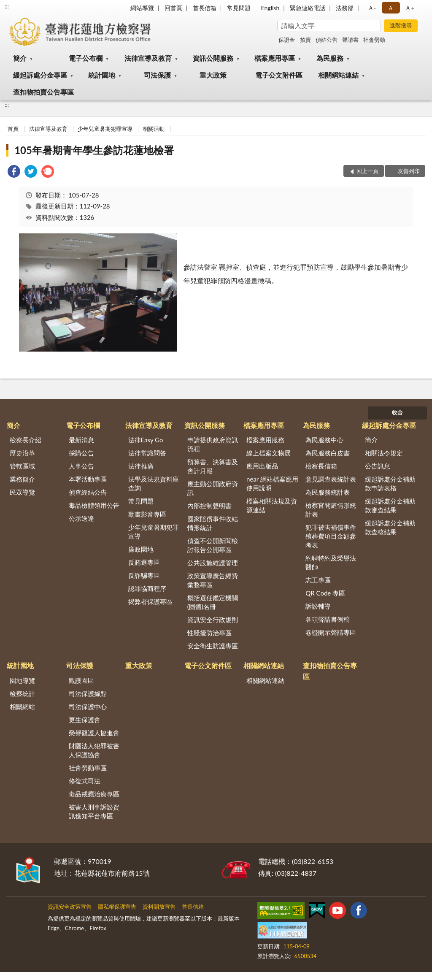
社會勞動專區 (88, 768)
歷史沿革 (22, 453)
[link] (14, 172)
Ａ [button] (391, 7)
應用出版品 (262, 466)
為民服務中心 (324, 440)
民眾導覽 (22, 492)
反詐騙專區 (144, 575)
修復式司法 (84, 781)
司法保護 (157, 75)
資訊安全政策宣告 (70, 906)
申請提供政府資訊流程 (212, 444)
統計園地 (101, 75)
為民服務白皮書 (327, 453)
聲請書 (350, 39)
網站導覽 (142, 7)
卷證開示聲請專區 (330, 632)
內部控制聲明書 (209, 505)
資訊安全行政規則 (212, 619)
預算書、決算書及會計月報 (212, 466)
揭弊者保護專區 (150, 601)
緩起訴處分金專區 (40, 75)
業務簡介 (22, 479)
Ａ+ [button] (409, 7)
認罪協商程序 (147, 588)
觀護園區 (81, 680)
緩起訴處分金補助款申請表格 (390, 483)
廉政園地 (141, 549)
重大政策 (213, 75)
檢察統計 (22, 693)
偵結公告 (327, 39)
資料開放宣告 (159, 906)
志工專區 (318, 580)
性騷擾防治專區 (209, 632)
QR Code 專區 (325, 593)
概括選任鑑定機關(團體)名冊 (212, 602)
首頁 (13, 128)
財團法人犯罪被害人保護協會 (94, 750)
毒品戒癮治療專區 (94, 794)
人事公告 (81, 466)
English (270, 7)
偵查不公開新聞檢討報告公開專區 (212, 545)
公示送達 (81, 518)
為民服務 (329, 58)
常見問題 (239, 7)
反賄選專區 (144, 562)
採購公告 (81, 453)
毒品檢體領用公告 (94, 505)
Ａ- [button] (372, 7)
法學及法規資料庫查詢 (153, 483)
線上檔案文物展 (268, 453)
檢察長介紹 (25, 440)
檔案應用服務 (265, 440)
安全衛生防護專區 (212, 646)
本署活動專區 (88, 479)
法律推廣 (141, 466)
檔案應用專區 (274, 58)
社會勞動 (374, 39)
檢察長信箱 (321, 466)
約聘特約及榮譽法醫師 (330, 562)
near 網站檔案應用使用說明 (272, 483)
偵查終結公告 (88, 492)
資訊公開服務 (213, 58)
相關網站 (22, 706)
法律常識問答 (147, 453)
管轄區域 (22, 466)
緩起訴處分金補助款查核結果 (390, 527)
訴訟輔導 (318, 606)
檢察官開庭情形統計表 (330, 509)
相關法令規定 (384, 453)
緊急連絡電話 (307, 7)
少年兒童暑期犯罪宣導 (105, 128)
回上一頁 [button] (367, 171)
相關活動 (154, 128)
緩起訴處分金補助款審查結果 (390, 505)
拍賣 (305, 39)
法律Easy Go (145, 440)
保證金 (286, 39)
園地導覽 (22, 680)
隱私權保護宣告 (117, 906)
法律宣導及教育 (148, 58)
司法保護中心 (88, 706)
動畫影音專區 (147, 514)
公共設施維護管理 (212, 562)
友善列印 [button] (409, 171)
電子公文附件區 (278, 75)
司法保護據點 (88, 693)
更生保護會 (84, 719)
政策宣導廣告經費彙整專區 (212, 580)
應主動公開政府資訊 (212, 488)
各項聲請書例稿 (327, 619)
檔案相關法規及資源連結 (271, 505)
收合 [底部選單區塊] (397, 412)
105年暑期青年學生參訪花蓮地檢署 (94, 150)
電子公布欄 (86, 58)
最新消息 (81, 440)
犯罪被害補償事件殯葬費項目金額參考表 (330, 536)
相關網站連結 (338, 75)
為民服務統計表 (327, 492)
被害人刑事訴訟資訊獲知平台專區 (94, 811)
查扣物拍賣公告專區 (43, 92)
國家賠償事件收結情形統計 (212, 523)
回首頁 (173, 7)
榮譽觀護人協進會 (94, 732)
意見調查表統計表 (330, 479)
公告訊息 (377, 466)
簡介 (20, 58)
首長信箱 (204, 7)
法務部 (345, 7)
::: (7, 6)
